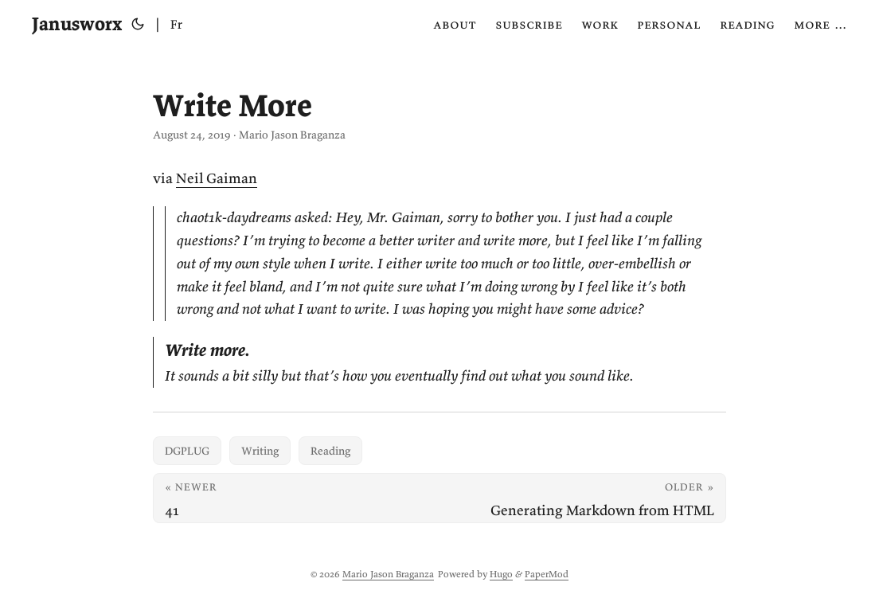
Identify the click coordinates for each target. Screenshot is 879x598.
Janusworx (77, 23)
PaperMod (546, 574)
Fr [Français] (176, 24)
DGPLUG (187, 451)
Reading (330, 451)
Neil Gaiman (216, 178)
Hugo (501, 574)
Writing (260, 451)
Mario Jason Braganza (388, 574)
